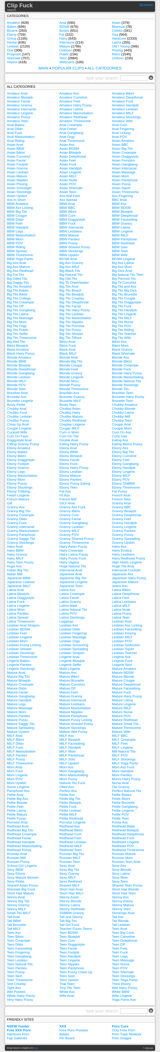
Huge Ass (14, 566)
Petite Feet (15, 806)
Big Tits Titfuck (70, 338)
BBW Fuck (67, 223)
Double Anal (68, 440)
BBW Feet (14, 223)
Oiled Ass (66, 787)
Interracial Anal (70, 570)
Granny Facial (70, 519)
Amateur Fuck (122, 101)
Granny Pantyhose (21, 535)
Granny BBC (121, 507)
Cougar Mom (122, 428)
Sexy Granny (69, 873)
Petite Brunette (123, 802)
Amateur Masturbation (76, 113)
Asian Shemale (71, 188)
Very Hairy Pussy (20, 999)
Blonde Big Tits (70, 361)
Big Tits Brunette (124, 294)
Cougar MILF (69, 428)
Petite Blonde (17, 802)
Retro (116, 54)
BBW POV (15, 243)
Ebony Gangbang (125, 464)
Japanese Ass (122, 574)
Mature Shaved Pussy (76, 724)
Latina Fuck (16, 602)
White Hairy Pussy (21, 996)
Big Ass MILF (69, 267)
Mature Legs (16, 704)
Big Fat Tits (15, 275)
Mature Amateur (124, 669)
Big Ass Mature (18, 267)
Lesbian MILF (122, 637)
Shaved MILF (69, 885)
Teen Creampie (18, 940)
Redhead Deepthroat (128, 834)
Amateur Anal (17, 93)
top (36, 1048)
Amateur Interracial (21, 109)
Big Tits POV (121, 326)
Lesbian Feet (17, 633)
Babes (12, 26)
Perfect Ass (68, 791)
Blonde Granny (70, 373)
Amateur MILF (123, 113)
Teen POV (120, 968)
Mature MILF (121, 708)
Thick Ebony (121, 984)
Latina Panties (18, 613)
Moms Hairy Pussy (126, 779)
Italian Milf (14, 574)
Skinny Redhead (72, 909)
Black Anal (67, 349)
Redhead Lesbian (72, 842)
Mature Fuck (121, 692)
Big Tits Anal (68, 286)
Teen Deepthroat (124, 940)
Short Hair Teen (124, 893)
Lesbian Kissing (124, 633)
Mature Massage (19, 708)
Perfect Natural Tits (126, 791)
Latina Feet (120, 598)
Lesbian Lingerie (19, 637)
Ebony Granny (18, 468)
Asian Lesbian (18, 172)
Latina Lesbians (124, 602)
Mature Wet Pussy (73, 732)
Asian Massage (123, 172)
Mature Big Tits (18, 676)
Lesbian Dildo (69, 629)
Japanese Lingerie (73, 582)
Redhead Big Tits (20, 830)
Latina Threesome (20, 621)
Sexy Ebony (16, 873)
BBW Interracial (71, 227)
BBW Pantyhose (124, 239)
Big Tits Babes (18, 290)
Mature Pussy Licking (75, 720)
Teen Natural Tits (20, 964)
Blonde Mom (69, 381)
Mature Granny (70, 696)
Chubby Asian (70, 408)
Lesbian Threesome (22, 657)
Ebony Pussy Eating (74, 483)
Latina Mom (16, 609)
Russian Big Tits (71, 854)
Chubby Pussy (18, 420)
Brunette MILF (70, 401)
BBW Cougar (17, 215)
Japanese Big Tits (72, 578)
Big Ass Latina (123, 263)
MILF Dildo (15, 743)
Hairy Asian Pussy (73, 546)
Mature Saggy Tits (21, 724)
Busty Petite (16, 405)
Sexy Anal (67, 866)
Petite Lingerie (123, 810)
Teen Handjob (70, 956)
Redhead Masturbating (24, 846)
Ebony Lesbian (70, 472)
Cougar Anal (121, 424)
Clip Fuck (20, 5)
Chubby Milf (121, 416)
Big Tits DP (15, 306)
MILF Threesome (20, 763)
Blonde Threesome (73, 389)
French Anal (121, 495)
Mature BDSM (122, 672)
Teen (63, 58)
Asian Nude (68, 180)
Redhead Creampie (22, 834)
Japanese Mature (125, 582)
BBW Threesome (20, 255)
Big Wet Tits (16, 342)
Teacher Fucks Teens (75, 929)
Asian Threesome (125, 192)
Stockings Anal (123, 913)
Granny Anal (121, 503)
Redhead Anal (18, 826)
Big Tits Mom (17, 322)
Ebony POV (121, 479)
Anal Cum (119, 125)
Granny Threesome (74, 542)
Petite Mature (17, 814)
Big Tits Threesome (21, 338)
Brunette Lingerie (20, 401)
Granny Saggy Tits (21, 539)
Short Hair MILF (71, 893)
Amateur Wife (122, 121)
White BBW (121, 992)
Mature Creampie (20, 684)
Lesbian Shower (19, 649)
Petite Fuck (68, 806)
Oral (10, 50)
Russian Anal (17, 854)
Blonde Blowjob (18, 365)
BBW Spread (17, 251)
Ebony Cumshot (124, 456)
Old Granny (121, 787)
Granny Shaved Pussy (76, 539)
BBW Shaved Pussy (74, 247)
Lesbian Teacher (124, 653)
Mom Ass (66, 767)
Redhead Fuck (123, 838)
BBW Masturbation (21, 235)
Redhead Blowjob (125, 830)
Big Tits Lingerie (124, 314)
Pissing (117, 50)
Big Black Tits (69, 271)
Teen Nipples (69, 964)
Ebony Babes (17, 452)
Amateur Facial (18, 101)
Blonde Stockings (125, 385)
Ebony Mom (16, 479)
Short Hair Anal (71, 889)
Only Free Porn (123, 1030)
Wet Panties (16, 992)
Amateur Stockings (126, 117)
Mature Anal (16, 672)
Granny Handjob (124, 523)
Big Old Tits (68, 278)
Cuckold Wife (17, 432)
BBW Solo (120, 247)
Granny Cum (69, 515)
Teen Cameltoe (123, 936)
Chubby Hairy (69, 412)
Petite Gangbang (125, 806)
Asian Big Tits (122, 148)
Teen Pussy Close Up (75, 972)
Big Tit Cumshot (124, 282)
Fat (61, 34)
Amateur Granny (19, 105)
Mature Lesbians (72, 704)
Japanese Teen (71, 586)
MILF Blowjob (69, 739)
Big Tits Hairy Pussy (74, 310)
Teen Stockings (123, 976)
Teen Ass (14, 933)
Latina (116, 42)
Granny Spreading (126, 539)
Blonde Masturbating (127, 377)
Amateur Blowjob (20, 97)
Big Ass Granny (71, 263)
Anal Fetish (68, 129)
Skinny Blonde (70, 901)
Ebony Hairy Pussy (73, 468)
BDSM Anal (68, 259)
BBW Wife (120, 255)
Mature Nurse (122, 712)
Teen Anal (119, 929)
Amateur (13, 23)
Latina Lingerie (18, 605)
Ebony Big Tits (123, 452)
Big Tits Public (18, 330)
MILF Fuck (15, 747)
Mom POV (15, 779)
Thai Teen (66, 984)
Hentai (12, 42)
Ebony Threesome (126, 487)
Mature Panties (18, 716)
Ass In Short (16, 200)
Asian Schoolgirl (19, 188)
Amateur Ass (69, 93)
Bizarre (12, 30)
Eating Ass (120, 440)
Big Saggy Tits (18, 282)
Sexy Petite (15, 881)
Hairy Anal (14, 546)
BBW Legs (15, 231)
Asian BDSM (69, 148)
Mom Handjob (122, 771)
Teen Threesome (20, 980)
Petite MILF (68, 814)
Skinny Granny (18, 905)
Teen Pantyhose (71, 968)
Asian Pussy (121, 184)
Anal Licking (121, 133)
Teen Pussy (16, 972)
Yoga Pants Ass (124, 999)
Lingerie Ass (121, 657)
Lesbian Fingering (73, 633)
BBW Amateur (18, 204)
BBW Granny (122, 223)
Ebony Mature (70, 475)
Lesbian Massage (72, 637)
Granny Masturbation (23, 531)
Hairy (63, 38)
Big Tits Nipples (71, 322)
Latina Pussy (122, 613)
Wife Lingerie (122, 996)
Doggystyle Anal (19, 440)
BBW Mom (15, 239)
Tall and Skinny (71, 917)
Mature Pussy (17, 720)
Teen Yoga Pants (125, 980)
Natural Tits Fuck (72, 783)
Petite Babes (121, 795)
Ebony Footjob (18, 464)
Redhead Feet (70, 838)
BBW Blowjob (122, 211)
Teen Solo (67, 976)
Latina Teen (121, 617)
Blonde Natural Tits (126, 381)
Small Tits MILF (18, 913)
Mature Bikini (69, 676)
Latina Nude (121, 609)
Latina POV (68, 613)
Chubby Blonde (123, 408)
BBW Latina (121, 227)
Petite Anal (15, 795)
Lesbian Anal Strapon (23, 625)
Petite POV (120, 814)
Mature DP (67, 688)
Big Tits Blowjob (71, 294)
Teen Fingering (18, 952)
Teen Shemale (123, 972)
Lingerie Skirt (122, 665)
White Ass (67, 992)
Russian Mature (124, 854)
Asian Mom (120, 176)
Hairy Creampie (71, 550)
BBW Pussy (68, 243)
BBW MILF (120, 235)
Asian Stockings (19, 192)
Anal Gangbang (71, 133)
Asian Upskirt (17, 196)
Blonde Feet (68, 369)
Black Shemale (123, 353)
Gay (115, 34)
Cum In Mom (69, 432)
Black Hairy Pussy (21, 353)
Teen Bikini (15, 936)
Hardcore (119, 38)
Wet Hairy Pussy (124, 988)
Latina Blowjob (18, 594)
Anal (62, 23)
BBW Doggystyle (72, 219)
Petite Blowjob (70, 802)
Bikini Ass (119, 342)
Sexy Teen (120, 881)
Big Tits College (19, 298)
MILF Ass (66, 736)
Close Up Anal (18, 424)
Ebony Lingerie (123, 472)
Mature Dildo (16, 688)
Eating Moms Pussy (127, 444)
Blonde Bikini (122, 361)
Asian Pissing (17, 184)
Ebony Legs (16, 472)
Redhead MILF (70, 846)
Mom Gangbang (71, 771)
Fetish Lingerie (18, 495)
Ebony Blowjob (70, 456)
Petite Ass (67, 795)
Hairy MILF (15, 558)
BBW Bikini (67, 211)
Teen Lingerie (69, 960)
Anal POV (119, 137)
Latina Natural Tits (73, 609)
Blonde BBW (16, 361)
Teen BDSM (68, 933)
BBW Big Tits (17, 211)
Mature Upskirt (18, 732)
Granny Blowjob (124, 511)
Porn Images (121, 1038)
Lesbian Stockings (21, 653)
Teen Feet (119, 948)
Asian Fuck (67, 164)
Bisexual (118, 26)
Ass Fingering (122, 196)
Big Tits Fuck (122, 306)
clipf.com (149, 1048)
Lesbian (13, 46)
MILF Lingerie (122, 747)
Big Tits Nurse (122, 322)
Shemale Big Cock (21, 889)
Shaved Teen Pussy (127, 885)
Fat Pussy (119, 491)
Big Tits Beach (70, 290)
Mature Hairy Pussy (127, 696)
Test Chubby (16, 984)
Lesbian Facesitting (127, 629)
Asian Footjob (17, 164)
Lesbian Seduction (126, 645)
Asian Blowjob (70, 152)
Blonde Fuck (121, 369)
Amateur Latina (71, 109)
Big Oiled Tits (17, 278)
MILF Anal (14, 736)
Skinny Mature (123, 905)
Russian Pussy (18, 862)
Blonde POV (16, 385)
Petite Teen (120, 818)
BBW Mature (69, 235)
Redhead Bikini (71, 830)
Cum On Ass (121, 432)
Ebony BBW (68, 452)
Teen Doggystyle (72, 944)
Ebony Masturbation (22, 475)
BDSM (64, 26)
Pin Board (66, 1038)
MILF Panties (17, 755)
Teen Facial (68, 948)
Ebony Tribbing (18, 491)
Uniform (118, 58)
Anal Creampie (70, 125)
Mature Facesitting (126, 688)
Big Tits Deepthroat (74, 302)
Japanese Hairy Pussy (129, 578)
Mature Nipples (71, 712)
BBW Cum (67, 215)
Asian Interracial (124, 168)
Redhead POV (123, 846)
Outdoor (65, 50)
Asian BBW (15, 148)
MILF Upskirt (69, 763)
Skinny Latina (69, 905)
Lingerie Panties (19, 665)
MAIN (43, 68)
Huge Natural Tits (72, 566)
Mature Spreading (20, 728)
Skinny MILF (16, 909)
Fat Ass (65, 491)
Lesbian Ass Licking (127, 625)
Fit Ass (64, 495)
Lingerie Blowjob (72, 661)
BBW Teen (120, 251)
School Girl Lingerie (22, 866)
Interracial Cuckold (126, 570)
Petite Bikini (121, 799)
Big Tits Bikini (17, 294)
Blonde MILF (16, 381)
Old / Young (121, 46)
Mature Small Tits (125, 724)
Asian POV (67, 184)
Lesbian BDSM (18, 629)
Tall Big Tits (68, 921)
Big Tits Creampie (20, 302)
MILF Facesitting (72, 743)
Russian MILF (70, 858)
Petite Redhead (71, 818)
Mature (64, 46)
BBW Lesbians (70, 231)
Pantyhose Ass (18, 791)
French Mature (18, 499)
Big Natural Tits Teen (128, 275)
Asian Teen (67, 192)
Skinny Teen (121, 909)
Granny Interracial (20, 527)
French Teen (121, 499)
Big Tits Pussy (70, 330)
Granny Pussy (123, 535)
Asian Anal (15, 144)
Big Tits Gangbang (21, 310)
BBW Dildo (15, 219)
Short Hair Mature (20, 893)
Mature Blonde (123, 676)
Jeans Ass (120, 586)
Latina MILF (121, 605)
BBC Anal (119, 200)
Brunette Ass (16, 397)
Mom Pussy (68, 779)
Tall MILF (14, 929)
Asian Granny (17, 168)
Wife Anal (66, 996)
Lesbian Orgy (69, 641)
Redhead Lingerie (125, 842)
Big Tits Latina (18, 314)
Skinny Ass (120, 897)
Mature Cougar (123, 680)
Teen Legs (120, 956)
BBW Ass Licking (20, 208)
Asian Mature (17, 176)
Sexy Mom (120, 877)
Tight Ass (14, 988)
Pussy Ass (120, 822)
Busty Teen (67, 405)
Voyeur (12, 62)
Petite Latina (16, 810)
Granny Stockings (20, 542)
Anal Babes (15, 125)
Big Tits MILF (122, 318)
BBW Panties (69, 239)
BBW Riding (16, 247)
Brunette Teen (122, 401)
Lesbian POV (122, 641)
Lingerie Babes (18, 661)
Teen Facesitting (19, 948)
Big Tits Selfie (17, 334)
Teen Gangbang (19, 956)
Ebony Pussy (17, 483)
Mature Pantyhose (73, 716)
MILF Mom (67, 751)
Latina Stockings (72, 617)
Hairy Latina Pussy (73, 554)
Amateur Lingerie (20, 113)
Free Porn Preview (73, 1030)
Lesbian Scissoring (73, 645)
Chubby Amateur (125, 405)
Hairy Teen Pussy (20, 562)
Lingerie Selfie (70, 665)
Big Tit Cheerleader (74, 282)
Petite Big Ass (17, 799)
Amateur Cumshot (73, 97)
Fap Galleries (17, 1038)
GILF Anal (67, 503)
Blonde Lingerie (71, 377)
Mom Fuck (15, 771)
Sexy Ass (119, 866)
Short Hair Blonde (125, 889)
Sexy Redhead (70, 881)
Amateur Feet (69, 101)
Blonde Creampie (125, 365)
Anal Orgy (67, 137)
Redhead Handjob (21, 842)
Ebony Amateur (18, 448)
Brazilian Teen (122, 393)
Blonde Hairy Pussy (127, 373)
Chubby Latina (123, 412)
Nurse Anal (120, 783)
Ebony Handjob (123, 468)
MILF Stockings (124, 759)
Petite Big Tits (69, 799)
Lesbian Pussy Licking (24, 645)
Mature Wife (121, 732)
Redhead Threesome (128, 850)
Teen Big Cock (123, 933)
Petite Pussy (16, 818)
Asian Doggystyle (125, 156)
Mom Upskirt (16, 783)
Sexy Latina (121, 873)
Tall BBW (14, 921)
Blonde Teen (16, 389)
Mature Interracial (72, 700)
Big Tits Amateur (19, 286)
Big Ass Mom (122, 267)
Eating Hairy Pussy (73, 444)
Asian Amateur (123, 141)
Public (64, 54)
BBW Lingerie (122, 231)
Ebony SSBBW (123, 483)
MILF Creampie (124, 739)
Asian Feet (67, 160)
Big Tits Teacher (124, 334)
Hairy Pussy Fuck (72, 558)
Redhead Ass (69, 826)
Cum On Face (17, 436)
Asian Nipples (17, 180)
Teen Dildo (15, 944)
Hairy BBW (15, 550)
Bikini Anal (67, 342)
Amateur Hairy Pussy (75, 105)
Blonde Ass (120, 357)
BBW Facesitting (124, 219)
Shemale (13, 58)
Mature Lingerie (124, 704)
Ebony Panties (70, 479)
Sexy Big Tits (69, 869)
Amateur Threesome (75, 121)
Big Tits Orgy (17, 326)
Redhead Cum (70, 834)
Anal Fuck (14, 133)
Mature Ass (68, 672)
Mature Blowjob (18, 680)
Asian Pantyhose (125, 180)
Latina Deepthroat (125, 594)
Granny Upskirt (123, 542)
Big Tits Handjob (124, 310)
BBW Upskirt (69, 255)
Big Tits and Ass (124, 286)
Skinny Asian (69, 897)
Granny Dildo (17, 519)
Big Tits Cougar (123, 298)
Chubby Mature (71, 416)
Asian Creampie (124, 152)
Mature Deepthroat (126, 684)
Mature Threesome (126, 728)
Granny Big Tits (18, 511)
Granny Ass (16, 507)
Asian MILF (68, 176)
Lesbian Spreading (73, 649)
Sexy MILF (67, 877)
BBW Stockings (71, 251)
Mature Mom (16, 712)
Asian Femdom (123, 160)
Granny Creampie (20, 515)
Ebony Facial (69, 460)
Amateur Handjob (125, 105)
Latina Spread (17, 617)
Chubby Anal (16, 408)
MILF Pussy (16, 759)
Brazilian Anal (17, 393)
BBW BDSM (121, 208)
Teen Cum (67, 940)
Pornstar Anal (17, 822)
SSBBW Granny (71, 913)
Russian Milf (16, 858)
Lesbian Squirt (123, 649)
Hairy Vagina (69, 562)
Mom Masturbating (73, 775)
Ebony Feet (121, 460)
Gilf (9, 503)
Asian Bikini (16, 152)
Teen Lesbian (17, 960)
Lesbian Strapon (71, 653)
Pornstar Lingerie (72, 822)
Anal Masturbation (21, 137)
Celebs (117, 30)
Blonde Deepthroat (21, 369)
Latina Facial (69, 598)
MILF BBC (120, 736)
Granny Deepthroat (126, 515)
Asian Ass (66, 144)
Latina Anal (15, 590)
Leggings (66, 621)
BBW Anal (67, 204)
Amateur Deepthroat (127, 97)
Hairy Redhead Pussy (128, 558)
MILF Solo (67, 759)
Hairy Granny (17, 554)
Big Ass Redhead (20, 271)
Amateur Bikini (123, 93)
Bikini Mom (120, 345)
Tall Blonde (120, 921)
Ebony (12, 34)
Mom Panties (122, 775)
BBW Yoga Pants (20, 259)
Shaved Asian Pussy (22, 885)
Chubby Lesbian (19, 416)
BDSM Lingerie (123, 259)
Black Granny (122, 349)
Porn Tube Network (126, 1034)
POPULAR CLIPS (68, 68)
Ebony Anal (68, 448)
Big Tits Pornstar (72, 326)
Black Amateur (18, 349)
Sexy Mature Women (23, 877)
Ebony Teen (68, 487)
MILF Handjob (70, 747)
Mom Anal (14, 767)
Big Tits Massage (20, 318)
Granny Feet (121, 519)
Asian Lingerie (70, 172)
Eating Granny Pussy (23, 444)
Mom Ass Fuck (123, 767)
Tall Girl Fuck (69, 925)
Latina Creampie (72, 594)
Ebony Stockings (19, 487)
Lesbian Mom (17, 641)
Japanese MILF (18, 586)
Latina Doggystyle (20, 598)
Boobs (64, 30)
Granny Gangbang (73, 523)
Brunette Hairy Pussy (128, 397)
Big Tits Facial (70, 306)
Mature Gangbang (21, 696)
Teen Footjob (69, 952)
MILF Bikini (15, 739)
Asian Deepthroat (72, 156)
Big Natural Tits (71, 275)
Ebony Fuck (68, 464)
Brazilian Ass (69, 393)
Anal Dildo (14, 129)
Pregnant (14, 54)
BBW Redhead (123, 243)
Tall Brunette (16, 925)
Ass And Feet (69, 196)
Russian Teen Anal (126, 862)
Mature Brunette (71, 680)
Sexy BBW (15, 869)
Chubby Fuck (17, 412)
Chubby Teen (122, 420)
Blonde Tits (120, 389)
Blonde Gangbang (21, 373)
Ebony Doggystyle (21, 460)
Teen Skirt (14, 976)
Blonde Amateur (19, 357)
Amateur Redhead (73, 117)
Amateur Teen (17, 121)
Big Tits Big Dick (124, 290)
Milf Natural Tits (124, 751)
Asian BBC (120, 144)
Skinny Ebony (122, 901)
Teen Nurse (121, 964)
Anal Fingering (123, 129)
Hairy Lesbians (123, 554)
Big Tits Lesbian (71, 314)
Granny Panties (124, 531)
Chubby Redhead (72, 420)
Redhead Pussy (19, 850)
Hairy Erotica (122, 550)
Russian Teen (69, 862)
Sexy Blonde (121, 869)
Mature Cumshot (72, 684)
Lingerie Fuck (122, 661)
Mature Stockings (72, 728)
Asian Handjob (70, 168)
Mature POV (121, 716)
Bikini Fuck (67, 345)
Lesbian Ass (68, 625)
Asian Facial (16, 160)
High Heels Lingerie (127, 562)
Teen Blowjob (69, 936)
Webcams (67, 62)
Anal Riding (15, 141)
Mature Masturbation (75, 708)
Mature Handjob (19, 700)
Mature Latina (122, 700)
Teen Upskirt (69, 980)
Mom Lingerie (17, 775)
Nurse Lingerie (18, 787)
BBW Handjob (18, 227)
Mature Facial (17, 692)
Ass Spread (68, 200)
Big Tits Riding (123, 330)
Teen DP (118, 944)
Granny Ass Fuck (72, 507)
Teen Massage (123, 960)
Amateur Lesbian (125, 109)
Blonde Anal (68, 357)
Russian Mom (122, 858)
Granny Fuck (17, 523)
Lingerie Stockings (21, 669)
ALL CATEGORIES (104, 68)
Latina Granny (70, 602)
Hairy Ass (119, 546)
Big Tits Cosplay (71, 298)
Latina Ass (67, 590)
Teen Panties (17, 968)
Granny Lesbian (71, 527)
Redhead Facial (19, 838)
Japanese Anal (70, 574)
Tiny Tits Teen (69, 988)
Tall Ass (118, 917)
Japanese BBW (18, 578)
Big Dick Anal (122, 271)
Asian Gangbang (125, 164)
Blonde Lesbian (18, 377)
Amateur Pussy (18, 117)
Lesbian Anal (122, 621)
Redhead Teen (70, 850)
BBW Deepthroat (125, 215)
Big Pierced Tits (124, 278)
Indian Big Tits (18, 570)
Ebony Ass (120, 448)
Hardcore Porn (18, 1034)
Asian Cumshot (18, 156)
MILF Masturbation (21, 751)
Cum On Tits (69, 436)
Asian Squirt (121, 188)
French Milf (67, 499)
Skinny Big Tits (18, 901)
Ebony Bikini (16, 456)
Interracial (66, 42)
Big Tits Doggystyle (126, 302)
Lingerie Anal (69, 657)
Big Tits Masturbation (75, 318)
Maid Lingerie (69, 669)
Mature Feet (68, 692)
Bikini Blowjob (17, 345)
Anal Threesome (71, 141)
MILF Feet (120, 743)
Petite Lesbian (70, 810)
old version (146, 4)
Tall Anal (13, 917)
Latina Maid (68, 605)
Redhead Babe (123, 826)
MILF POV (120, 755)
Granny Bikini (69, 511)
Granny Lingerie (124, 527)
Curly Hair (119, 436)
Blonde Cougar (70, 365)
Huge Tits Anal (123, 566)
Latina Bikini (121, 590)
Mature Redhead (125, 720)
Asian (116, 23)
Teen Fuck (120, 952)
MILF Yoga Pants (125, 763)
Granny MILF (69, 531)
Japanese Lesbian (21, 582)
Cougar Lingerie (19, 428)
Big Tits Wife (121, 338)
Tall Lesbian (121, 925)
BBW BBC (67, 208)
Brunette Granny (72, 397)
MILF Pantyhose (71, 755)
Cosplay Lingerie (72, 424)
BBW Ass (119, 204)
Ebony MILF (121, 475)
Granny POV (69, 535)
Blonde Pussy (69, 385)
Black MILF (68, 353)
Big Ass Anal (16, 263)
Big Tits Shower (71, 334)
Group (11, 38)
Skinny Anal (16, 897)
